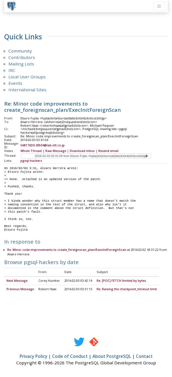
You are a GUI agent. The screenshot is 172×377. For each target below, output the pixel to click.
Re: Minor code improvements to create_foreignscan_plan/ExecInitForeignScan (66, 250)
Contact (144, 356)
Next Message (16, 281)
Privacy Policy (33, 356)
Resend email (108, 151)
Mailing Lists (21, 64)
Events (15, 83)
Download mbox (82, 151)
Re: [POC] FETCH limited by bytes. (122, 281)
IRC (11, 70)
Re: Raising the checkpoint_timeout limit (127, 289)
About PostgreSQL (111, 356)
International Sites (27, 89)
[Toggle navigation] (159, 6)
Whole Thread (31, 151)
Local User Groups (27, 77)
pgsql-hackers (31, 161)
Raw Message (55, 151)
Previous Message (20, 289)
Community (20, 51)
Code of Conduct (70, 356)
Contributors (21, 57)
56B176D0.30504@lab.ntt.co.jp (42, 145)
